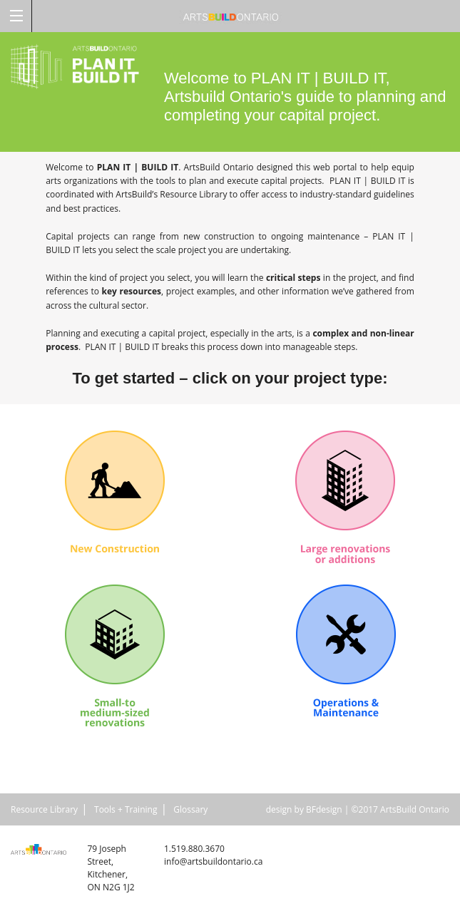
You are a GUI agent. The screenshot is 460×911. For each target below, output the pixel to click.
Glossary (190, 809)
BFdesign (324, 809)
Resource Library (44, 809)
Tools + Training (125, 809)
